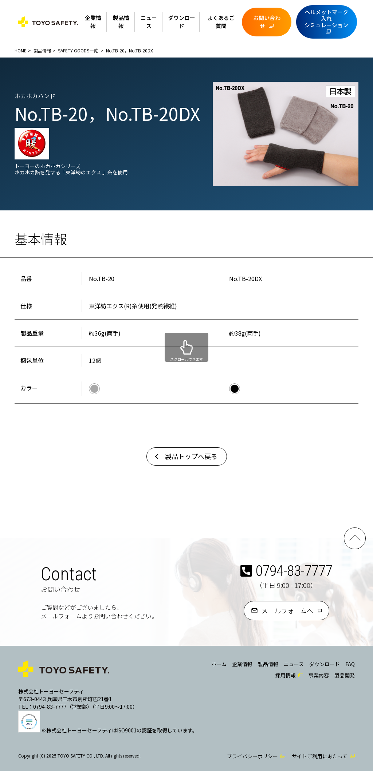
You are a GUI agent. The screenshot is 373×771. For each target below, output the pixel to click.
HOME (21, 50)
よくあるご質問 (221, 22)
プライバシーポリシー (252, 756)
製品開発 (344, 675)
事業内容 (319, 675)
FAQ (350, 664)
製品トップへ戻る (191, 456)
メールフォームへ (287, 610)
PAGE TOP (355, 538)
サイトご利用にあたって (320, 756)
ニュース (149, 22)
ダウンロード (181, 22)
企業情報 (93, 22)
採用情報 (285, 675)
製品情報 (121, 22)
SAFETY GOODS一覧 (78, 50)
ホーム (219, 664)
